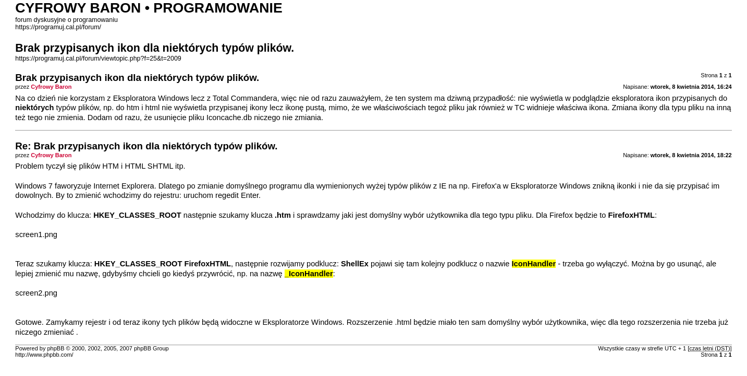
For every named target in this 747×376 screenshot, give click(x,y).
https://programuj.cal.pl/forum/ (58, 27)
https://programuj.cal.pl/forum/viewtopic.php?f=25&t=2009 (98, 58)
